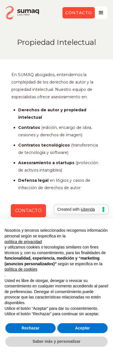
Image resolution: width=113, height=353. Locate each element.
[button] (101, 13)
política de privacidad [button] (23, 241)
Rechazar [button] (30, 328)
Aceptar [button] (82, 328)
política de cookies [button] (21, 269)
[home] (23, 13)
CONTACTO (28, 210)
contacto (78, 12)
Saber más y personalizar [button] (57, 341)
